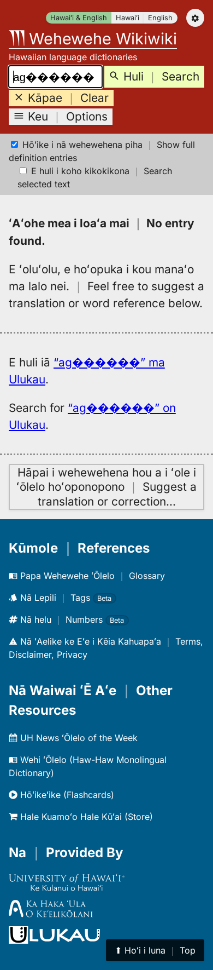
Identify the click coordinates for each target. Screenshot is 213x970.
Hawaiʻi (127, 18)
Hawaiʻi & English (78, 18)
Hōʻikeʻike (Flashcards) (61, 794)
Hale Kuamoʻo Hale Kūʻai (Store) (81, 816)
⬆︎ (155, 950)
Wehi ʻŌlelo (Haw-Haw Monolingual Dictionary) (88, 766)
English (160, 18)
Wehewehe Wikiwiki (93, 38)
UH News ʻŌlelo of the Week (73, 737)
